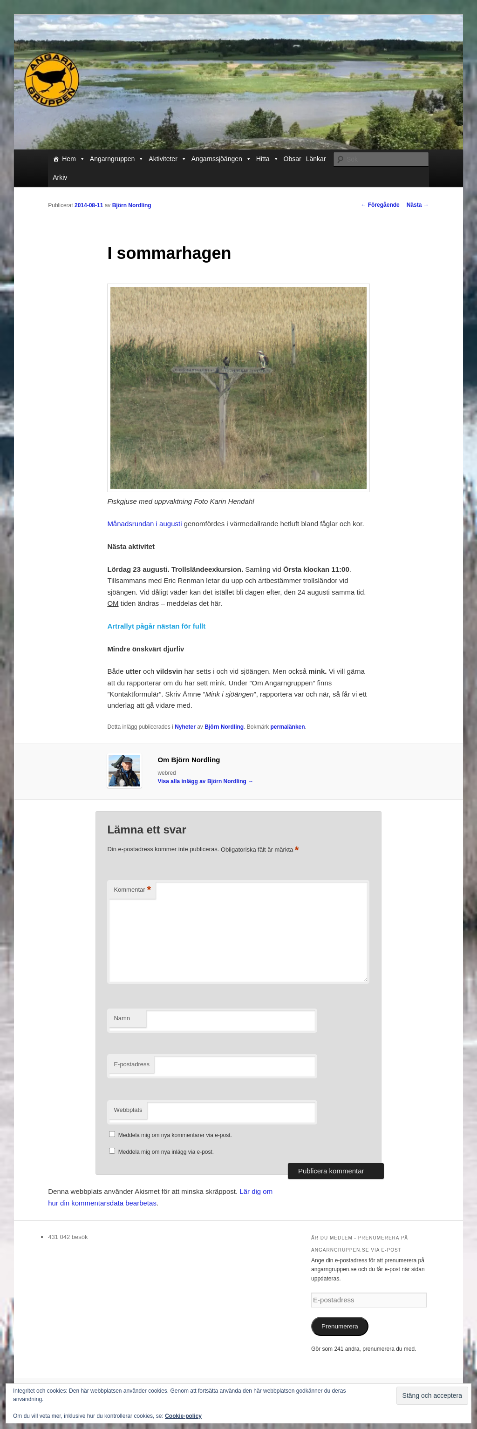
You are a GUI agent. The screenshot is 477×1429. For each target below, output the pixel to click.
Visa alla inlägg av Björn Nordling (205, 781)
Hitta (267, 158)
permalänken (288, 727)
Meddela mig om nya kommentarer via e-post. (175, 1135)
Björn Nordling (131, 205)
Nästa (418, 205)
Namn (122, 1018)
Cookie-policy (183, 1416)
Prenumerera (339, 1326)
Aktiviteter (167, 158)
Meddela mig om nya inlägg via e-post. (166, 1152)
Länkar (316, 159)
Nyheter (185, 727)
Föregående (380, 205)
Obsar (292, 159)
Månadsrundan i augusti (144, 524)
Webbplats (128, 1109)
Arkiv (60, 177)
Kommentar (132, 890)
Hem (73, 158)
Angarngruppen (117, 158)
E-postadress (132, 1064)
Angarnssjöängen (221, 158)
